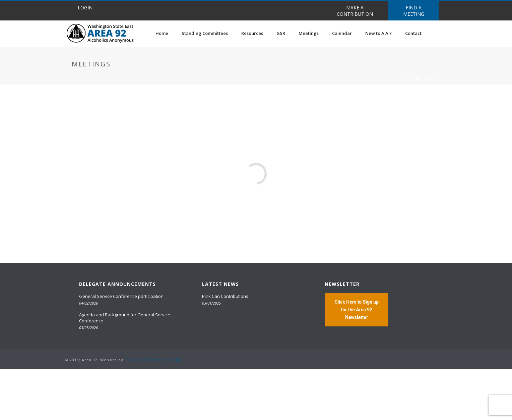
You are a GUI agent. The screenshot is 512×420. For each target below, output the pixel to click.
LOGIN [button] (85, 7)
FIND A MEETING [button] (413, 10)
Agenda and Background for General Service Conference (124, 318)
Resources (252, 33)
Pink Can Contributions (225, 296)
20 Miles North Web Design (154, 359)
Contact (413, 33)
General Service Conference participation (121, 296)
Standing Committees (205, 33)
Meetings (309, 33)
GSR (280, 33)
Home (161, 33)
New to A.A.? (378, 33)
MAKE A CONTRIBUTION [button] (355, 10)
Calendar (342, 33)
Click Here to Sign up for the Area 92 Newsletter (356, 309)
